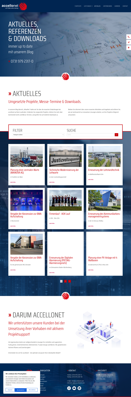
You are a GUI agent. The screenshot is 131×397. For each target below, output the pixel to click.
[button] (88, 6)
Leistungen (88, 6)
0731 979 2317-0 (22, 61)
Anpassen (9, 390)
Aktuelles (97, 6)
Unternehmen (107, 6)
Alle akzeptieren (32, 390)
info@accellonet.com (78, 381)
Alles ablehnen (20, 390)
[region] (21, 383)
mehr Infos (13, 182)
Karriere (117, 6)
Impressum (42, 388)
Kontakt (125, 6)
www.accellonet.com (79, 383)
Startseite (78, 6)
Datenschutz (42, 390)
